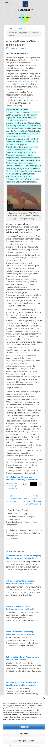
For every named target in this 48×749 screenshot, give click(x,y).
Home (12, 28)
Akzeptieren (24, 726)
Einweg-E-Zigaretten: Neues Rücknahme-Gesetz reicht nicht (20, 607)
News (20, 28)
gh (24, 48)
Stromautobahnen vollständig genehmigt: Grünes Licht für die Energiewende (20, 633)
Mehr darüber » (12, 538)
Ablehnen (24, 733)
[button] (44, 698)
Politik (15, 483)
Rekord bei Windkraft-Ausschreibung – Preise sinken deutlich (23, 658)
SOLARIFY (25, 9)
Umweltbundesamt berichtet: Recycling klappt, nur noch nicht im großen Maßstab (23, 556)
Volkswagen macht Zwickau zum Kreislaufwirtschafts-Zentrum (20, 582)
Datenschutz (14, 746)
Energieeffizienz (11, 488)
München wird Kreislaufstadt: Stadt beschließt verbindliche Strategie (22, 683)
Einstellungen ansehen (24, 740)
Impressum (34, 746)
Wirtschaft (9, 486)
